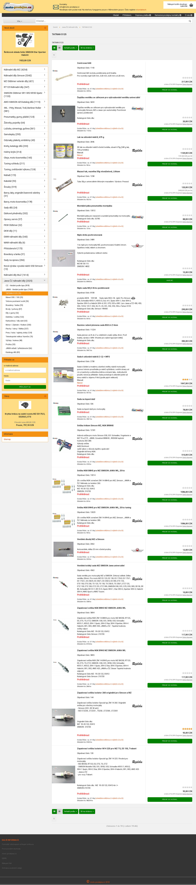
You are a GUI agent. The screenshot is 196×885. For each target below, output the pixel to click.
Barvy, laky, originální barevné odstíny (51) (22, 195)
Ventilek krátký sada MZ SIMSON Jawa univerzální (100, 566)
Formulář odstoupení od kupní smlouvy (18, 845)
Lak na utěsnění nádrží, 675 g (90, 138)
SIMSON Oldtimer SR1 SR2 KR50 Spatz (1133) (23, 95)
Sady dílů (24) (10, 208)
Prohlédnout (83, 85)
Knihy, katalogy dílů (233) (16, 146)
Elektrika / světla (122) (15, 318)
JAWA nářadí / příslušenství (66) (19, 349)
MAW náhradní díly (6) (14, 243)
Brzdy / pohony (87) (14, 310)
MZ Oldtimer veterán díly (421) (19, 82)
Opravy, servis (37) (13, 220)
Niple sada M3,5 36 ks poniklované (93, 289)
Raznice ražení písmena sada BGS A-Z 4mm (97, 326)
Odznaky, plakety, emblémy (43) (19, 141)
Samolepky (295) (12, 135)
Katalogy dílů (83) (13, 353)
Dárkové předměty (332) (16, 214)
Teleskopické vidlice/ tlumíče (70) (19, 337)
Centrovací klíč (84, 64)
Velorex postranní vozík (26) (17, 302)
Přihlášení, (127, 16)
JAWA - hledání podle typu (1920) (19, 290)
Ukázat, (169, 281)
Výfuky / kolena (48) (14, 341)
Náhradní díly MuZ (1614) (16, 275)
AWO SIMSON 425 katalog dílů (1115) (22, 103)
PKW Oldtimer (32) (13, 226)
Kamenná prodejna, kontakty (168, 16)
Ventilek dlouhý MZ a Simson (90, 540)
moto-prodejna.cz (9, 854)
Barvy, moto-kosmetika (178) (18, 202)
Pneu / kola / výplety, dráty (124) (19, 333)
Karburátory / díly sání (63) (16, 322)
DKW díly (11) (10, 231)
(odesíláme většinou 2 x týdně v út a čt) (109, 89)
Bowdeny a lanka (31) (14, 255)
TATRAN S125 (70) (13, 294)
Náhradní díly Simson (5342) (18, 76)
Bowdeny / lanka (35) (14, 306)
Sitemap (7, 440)
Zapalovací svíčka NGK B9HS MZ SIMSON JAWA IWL (101, 651)
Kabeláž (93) (10, 182)
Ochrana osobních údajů (12, 869)
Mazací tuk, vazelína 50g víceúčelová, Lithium (98, 172)
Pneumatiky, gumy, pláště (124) (19, 117)
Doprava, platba (143, 16)
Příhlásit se (25, 388)
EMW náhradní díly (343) (16, 237)
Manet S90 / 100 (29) (14, 298)
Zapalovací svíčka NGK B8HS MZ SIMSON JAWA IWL (101, 609)
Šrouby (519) (10, 187)
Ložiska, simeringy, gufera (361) (19, 129)
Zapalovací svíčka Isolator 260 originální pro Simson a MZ (104, 693)
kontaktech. (142, 10)
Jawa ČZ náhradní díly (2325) (18, 281)
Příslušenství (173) (13, 249)
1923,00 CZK (25, 61)
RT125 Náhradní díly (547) (16, 88)
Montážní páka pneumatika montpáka (94, 207)
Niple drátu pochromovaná (89, 236)
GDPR (4, 859)
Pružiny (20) (10, 345)
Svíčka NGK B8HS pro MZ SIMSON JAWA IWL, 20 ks (101, 471)
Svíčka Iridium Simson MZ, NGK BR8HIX (95, 426)
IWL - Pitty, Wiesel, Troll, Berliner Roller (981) (22, 110)
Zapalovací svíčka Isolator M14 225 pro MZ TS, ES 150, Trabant (106, 749)
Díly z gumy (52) (12, 314)
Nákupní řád (7, 864)
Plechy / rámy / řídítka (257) (17, 329)
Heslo (6, 377)
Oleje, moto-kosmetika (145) (18, 158)
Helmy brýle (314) (13, 152)
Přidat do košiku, (170, 91)
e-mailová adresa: (11, 366)
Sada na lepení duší (86, 400)
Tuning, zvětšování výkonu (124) (20, 170)
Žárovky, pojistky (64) (14, 123)
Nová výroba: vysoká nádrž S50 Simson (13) (23, 268)
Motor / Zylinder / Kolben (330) (18, 325)
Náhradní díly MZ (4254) (15, 70)
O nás (188, 16)
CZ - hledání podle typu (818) (18, 286)
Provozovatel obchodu (11, 850)
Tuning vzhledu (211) (14, 164)
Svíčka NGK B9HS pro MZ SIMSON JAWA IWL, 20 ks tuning (104, 508)
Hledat (116, 16)
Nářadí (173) (10, 176)
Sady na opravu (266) (14, 261)
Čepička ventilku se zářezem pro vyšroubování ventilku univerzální (108, 98)
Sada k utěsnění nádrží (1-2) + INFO (93, 357)
